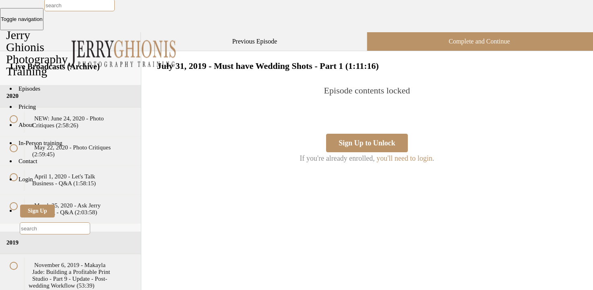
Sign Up (37, 211)
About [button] (27, 125)
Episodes (29, 88)
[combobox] (55, 228)
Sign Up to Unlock (367, 143)
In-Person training (40, 143)
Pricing (27, 107)
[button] (126, 36)
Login (26, 179)
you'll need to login (404, 158)
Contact (28, 161)
